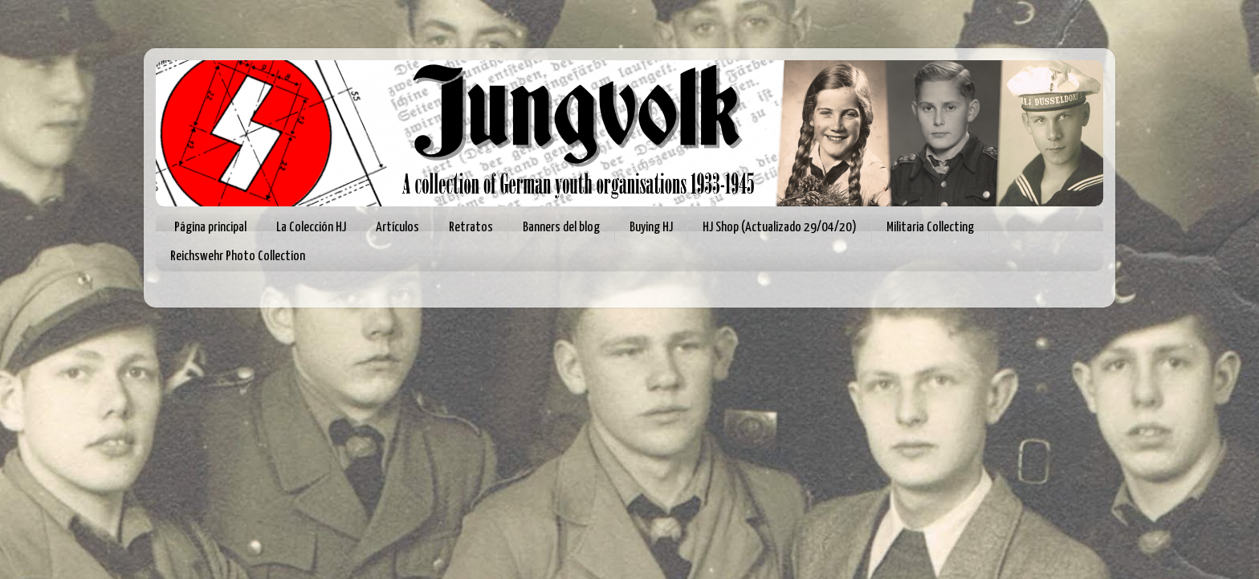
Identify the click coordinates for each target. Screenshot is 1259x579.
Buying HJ (651, 227)
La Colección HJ (311, 227)
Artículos (397, 227)
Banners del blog (561, 227)
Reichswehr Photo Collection (237, 256)
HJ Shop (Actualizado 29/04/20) (780, 227)
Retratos (471, 227)
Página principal (210, 227)
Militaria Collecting (930, 227)
